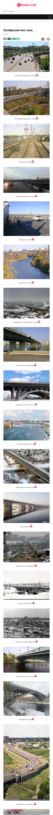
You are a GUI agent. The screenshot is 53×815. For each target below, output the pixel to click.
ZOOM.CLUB (26, 5)
